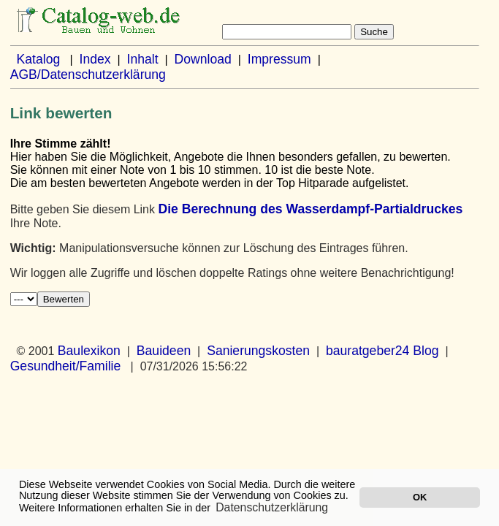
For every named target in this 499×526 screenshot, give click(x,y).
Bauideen (164, 350)
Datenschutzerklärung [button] (272, 507)
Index (95, 59)
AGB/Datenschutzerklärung (88, 74)
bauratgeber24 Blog (382, 350)
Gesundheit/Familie (65, 366)
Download (203, 59)
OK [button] (420, 497)
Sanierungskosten (258, 350)
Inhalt (143, 59)
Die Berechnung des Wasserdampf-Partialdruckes (310, 209)
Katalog (39, 59)
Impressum (279, 59)
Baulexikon (89, 350)
